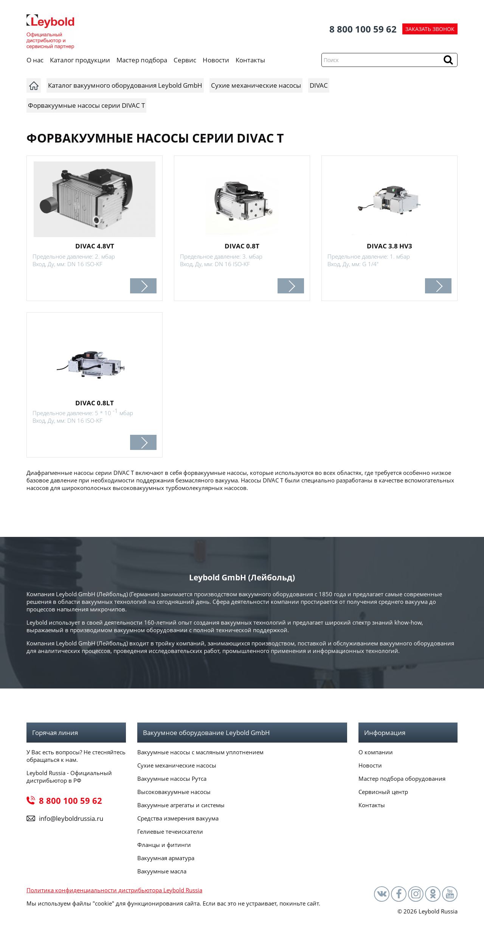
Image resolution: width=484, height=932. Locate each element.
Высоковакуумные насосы (174, 792)
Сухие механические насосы (176, 765)
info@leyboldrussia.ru (71, 818)
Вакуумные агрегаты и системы (181, 805)
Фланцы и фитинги (164, 844)
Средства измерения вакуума (178, 818)
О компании (375, 752)
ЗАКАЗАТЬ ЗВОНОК (430, 29)
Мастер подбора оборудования (401, 778)
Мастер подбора (141, 60)
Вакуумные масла (161, 871)
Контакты (250, 60)
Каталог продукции (80, 60)
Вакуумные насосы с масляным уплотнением (200, 752)
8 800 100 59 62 (363, 29)
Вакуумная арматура (165, 858)
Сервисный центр (383, 792)
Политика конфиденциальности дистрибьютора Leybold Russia (114, 890)
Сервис (185, 60)
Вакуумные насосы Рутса (171, 778)
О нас (34, 60)
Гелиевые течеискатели (170, 831)
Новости (216, 60)
